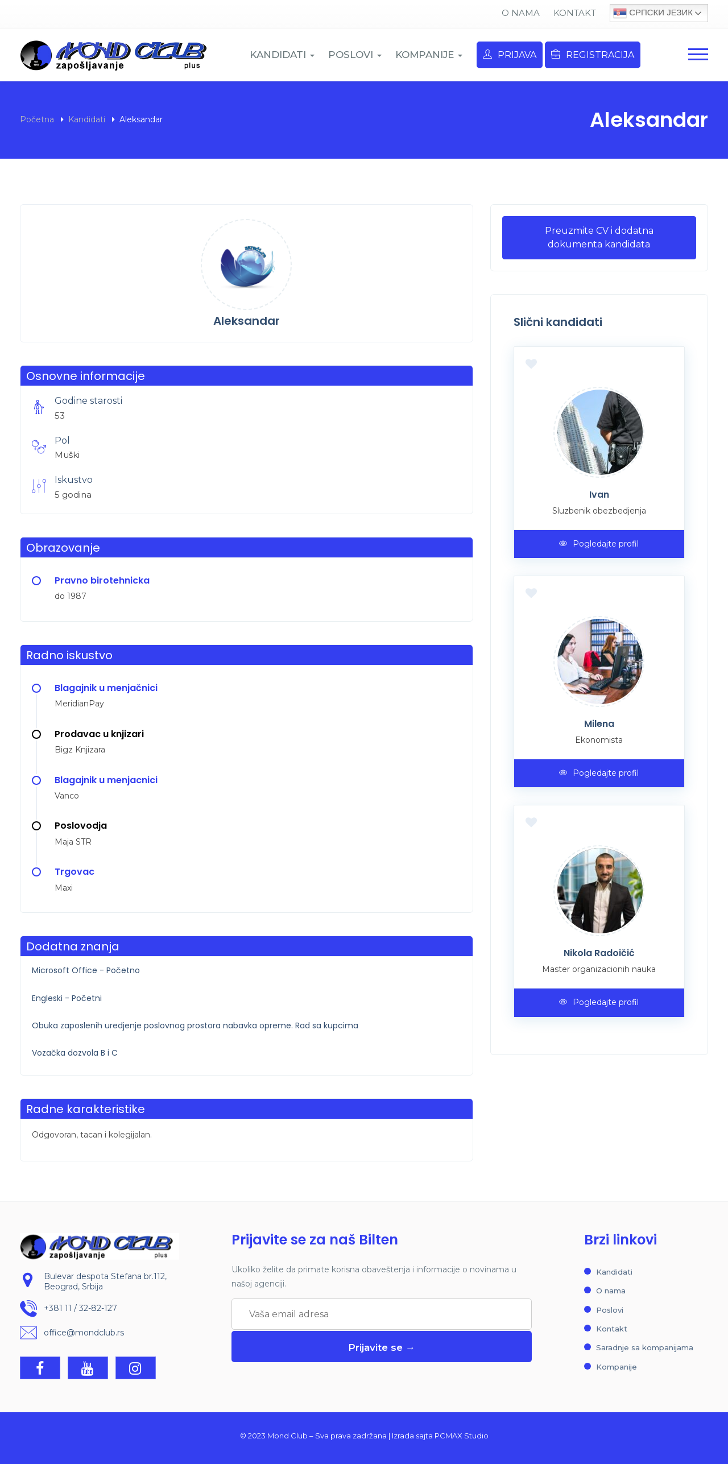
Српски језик (653, 13)
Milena (599, 723)
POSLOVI (355, 54)
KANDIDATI (282, 54)
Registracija (592, 54)
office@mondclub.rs (84, 1333)
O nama (521, 12)
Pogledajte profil (599, 544)
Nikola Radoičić (599, 953)
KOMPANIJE (428, 54)
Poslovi (609, 1309)
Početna (37, 119)
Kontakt (574, 12)
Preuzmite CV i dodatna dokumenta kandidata (599, 237)
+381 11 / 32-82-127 (80, 1309)
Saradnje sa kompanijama (644, 1347)
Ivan (599, 494)
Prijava (509, 54)
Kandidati (86, 119)
